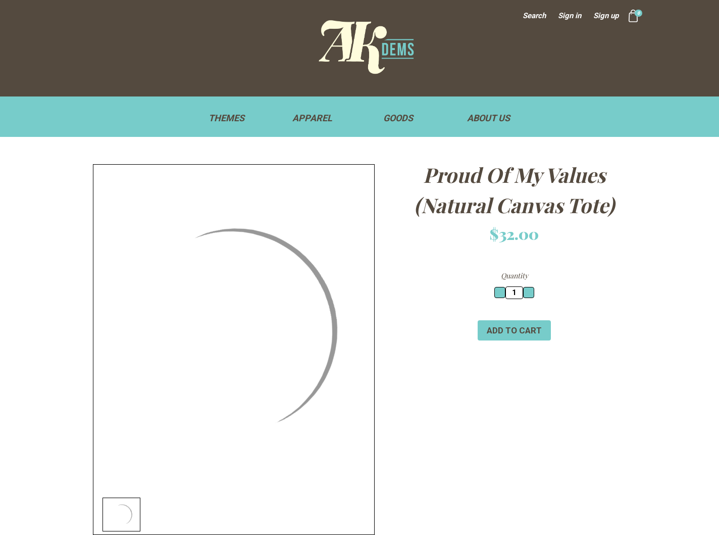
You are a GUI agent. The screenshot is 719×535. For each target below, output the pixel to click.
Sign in (569, 15)
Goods (402, 118)
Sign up (606, 15)
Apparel (316, 118)
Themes (231, 118)
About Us (488, 118)
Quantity (514, 275)
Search (534, 15)
